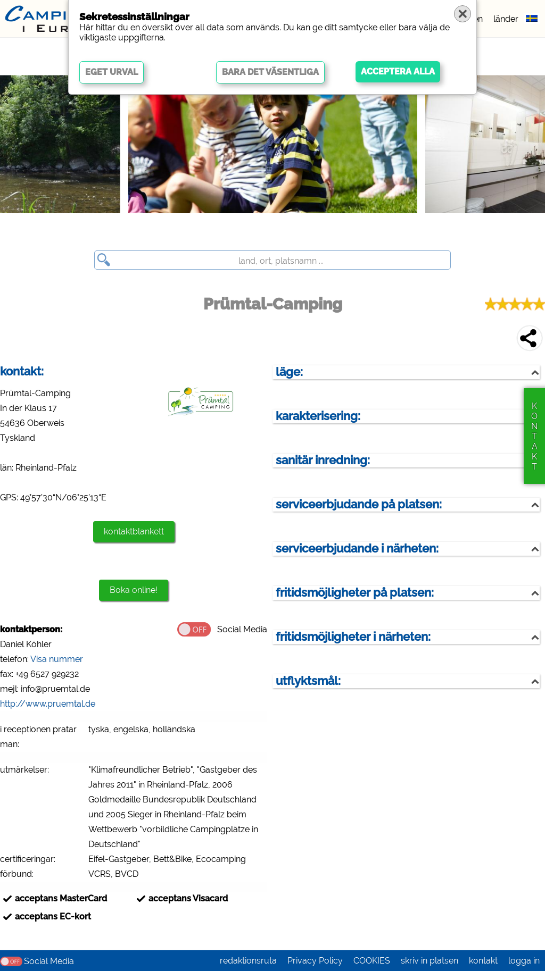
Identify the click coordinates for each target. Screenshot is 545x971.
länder (505, 19)
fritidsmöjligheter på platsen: (355, 592)
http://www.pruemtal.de (47, 704)
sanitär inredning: (323, 460)
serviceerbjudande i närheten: (357, 548)
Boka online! (134, 590)
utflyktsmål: (308, 681)
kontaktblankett (134, 531)
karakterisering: (318, 416)
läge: (289, 372)
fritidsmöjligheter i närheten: (353, 636)
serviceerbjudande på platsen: (359, 504)
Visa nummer (56, 659)
